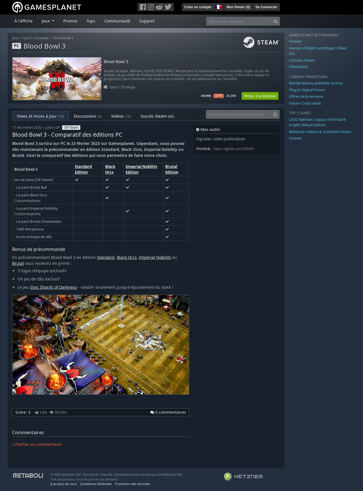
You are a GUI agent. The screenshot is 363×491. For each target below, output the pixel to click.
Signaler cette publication (220, 139)
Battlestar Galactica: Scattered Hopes (320, 131)
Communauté (117, 21)
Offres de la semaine (306, 96)
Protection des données (132, 484)
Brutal (18, 263)
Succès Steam (157, 116)
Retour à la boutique (260, 95)
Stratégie (41, 38)
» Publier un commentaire (37, 444)
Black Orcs (110, 169)
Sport (27, 38)
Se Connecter (266, 7)
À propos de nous (63, 484)
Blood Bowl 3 (63, 38)
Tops (90, 21)
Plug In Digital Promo (307, 89)
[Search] (275, 21)
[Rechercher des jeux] (238, 21)
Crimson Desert (302, 60)
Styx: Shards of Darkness (53, 287)
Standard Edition (83, 169)
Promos (70, 21)
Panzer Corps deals (305, 103)
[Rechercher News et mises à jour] (238, 114)
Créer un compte (197, 7)
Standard (106, 257)
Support (147, 21)
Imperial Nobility (155, 257)
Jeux (15, 38)
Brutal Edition (171, 169)
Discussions (88, 116)
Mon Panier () (238, 7)
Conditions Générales (96, 484)
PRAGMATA (298, 66)
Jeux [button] (46, 21)
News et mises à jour (40, 116)
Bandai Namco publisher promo (316, 83)
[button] (217, 6)
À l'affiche (23, 21)
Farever (295, 41)
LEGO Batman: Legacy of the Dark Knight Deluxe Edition (317, 122)
